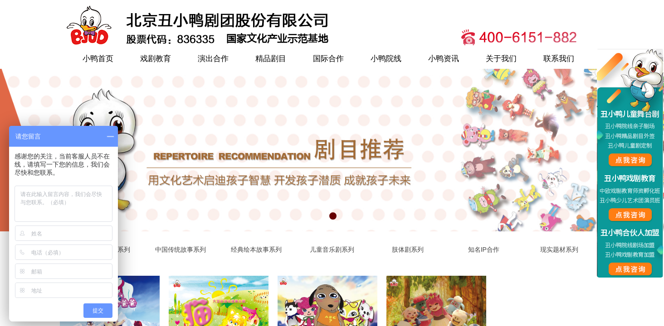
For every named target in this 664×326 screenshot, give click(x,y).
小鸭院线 (386, 58)
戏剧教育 (155, 58)
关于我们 (501, 58)
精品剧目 (270, 58)
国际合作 (328, 58)
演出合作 (213, 58)
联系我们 (558, 58)
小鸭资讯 (443, 58)
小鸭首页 (98, 58)
